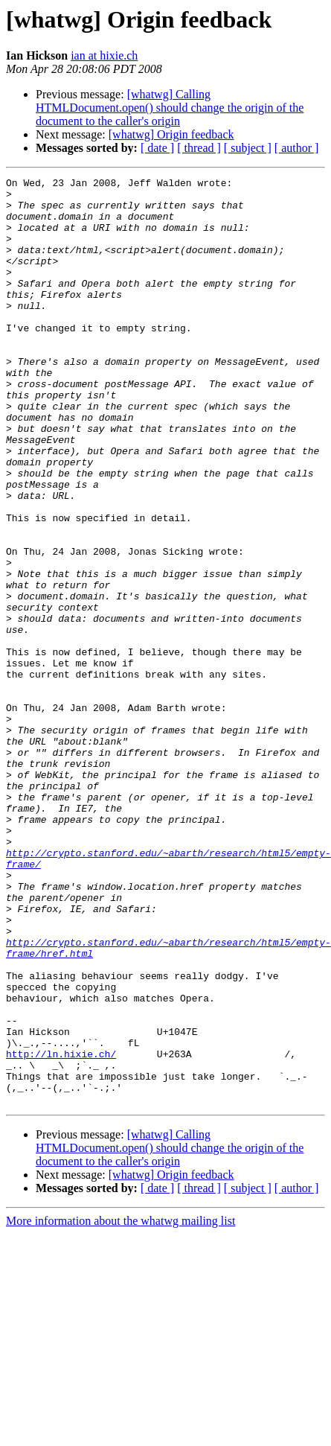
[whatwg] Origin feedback (171, 134)
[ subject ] (247, 147)
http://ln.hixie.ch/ (61, 1230)
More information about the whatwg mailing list (120, 1406)
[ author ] (296, 147)
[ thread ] (199, 147)
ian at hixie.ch (104, 55)
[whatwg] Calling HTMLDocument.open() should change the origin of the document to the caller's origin (169, 107)
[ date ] (157, 147)
